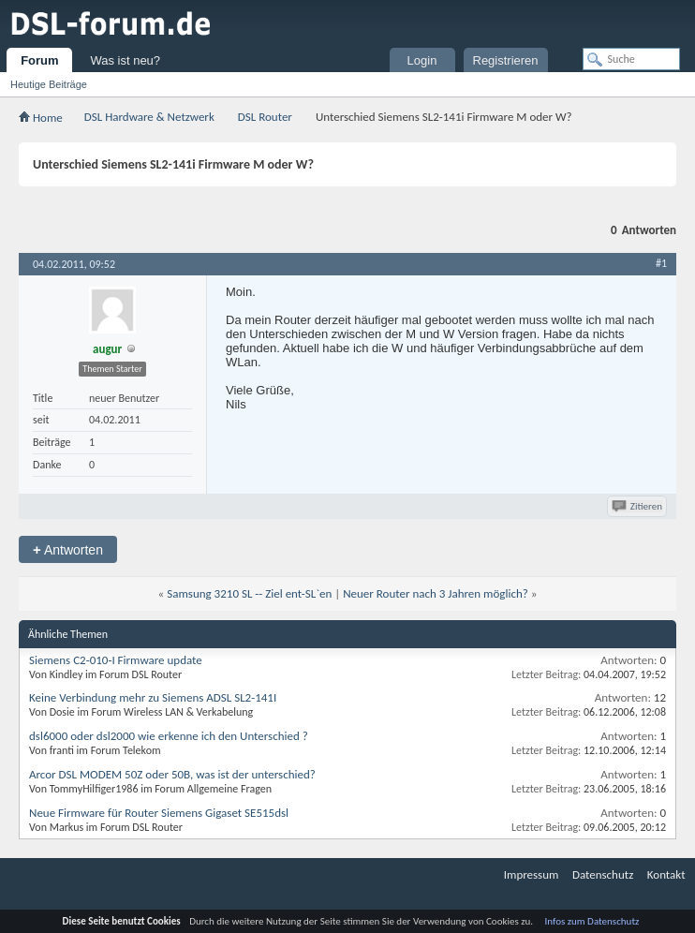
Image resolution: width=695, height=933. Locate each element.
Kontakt (666, 874)
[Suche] (631, 59)
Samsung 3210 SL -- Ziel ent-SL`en (249, 593)
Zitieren (638, 506)
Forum (39, 60)
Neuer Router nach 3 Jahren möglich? (435, 593)
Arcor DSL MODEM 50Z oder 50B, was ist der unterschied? (172, 774)
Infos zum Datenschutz (592, 921)
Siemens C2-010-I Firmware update (115, 660)
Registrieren (506, 60)
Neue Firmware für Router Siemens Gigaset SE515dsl (158, 813)
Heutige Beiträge (48, 84)
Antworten (68, 549)
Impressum (531, 874)
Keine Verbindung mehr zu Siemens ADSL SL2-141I (152, 697)
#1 (661, 263)
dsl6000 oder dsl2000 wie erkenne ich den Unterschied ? (168, 736)
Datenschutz (602, 874)
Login (422, 60)
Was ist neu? (125, 60)
